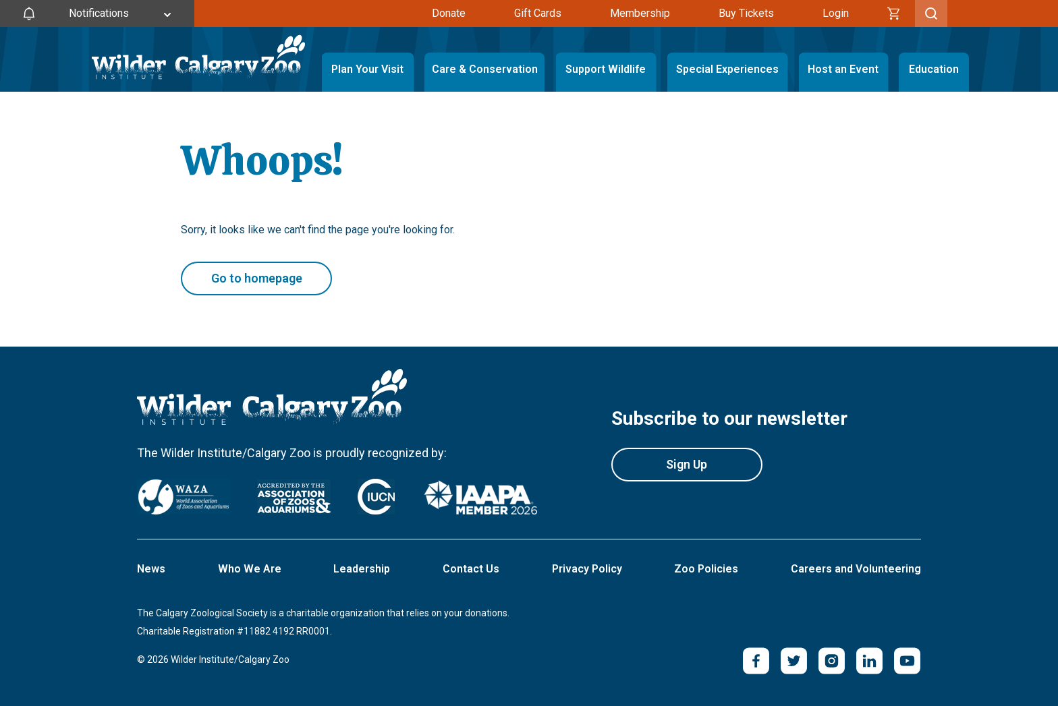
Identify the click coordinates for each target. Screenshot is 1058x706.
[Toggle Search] (931, 13)
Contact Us (471, 568)
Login (836, 13)
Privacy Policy (587, 568)
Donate (449, 13)
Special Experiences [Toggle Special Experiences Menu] (727, 69)
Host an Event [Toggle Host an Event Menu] (843, 69)
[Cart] (894, 13)
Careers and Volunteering (856, 568)
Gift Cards (537, 13)
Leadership (361, 568)
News (151, 568)
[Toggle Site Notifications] (97, 13)
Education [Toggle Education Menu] (934, 69)
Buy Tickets (746, 13)
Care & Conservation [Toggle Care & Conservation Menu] (484, 69)
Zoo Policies (706, 568)
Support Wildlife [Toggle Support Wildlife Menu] (605, 69)
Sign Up (686, 464)
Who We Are (249, 568)
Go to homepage (256, 278)
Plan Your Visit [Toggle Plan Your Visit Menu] (367, 69)
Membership (640, 13)
